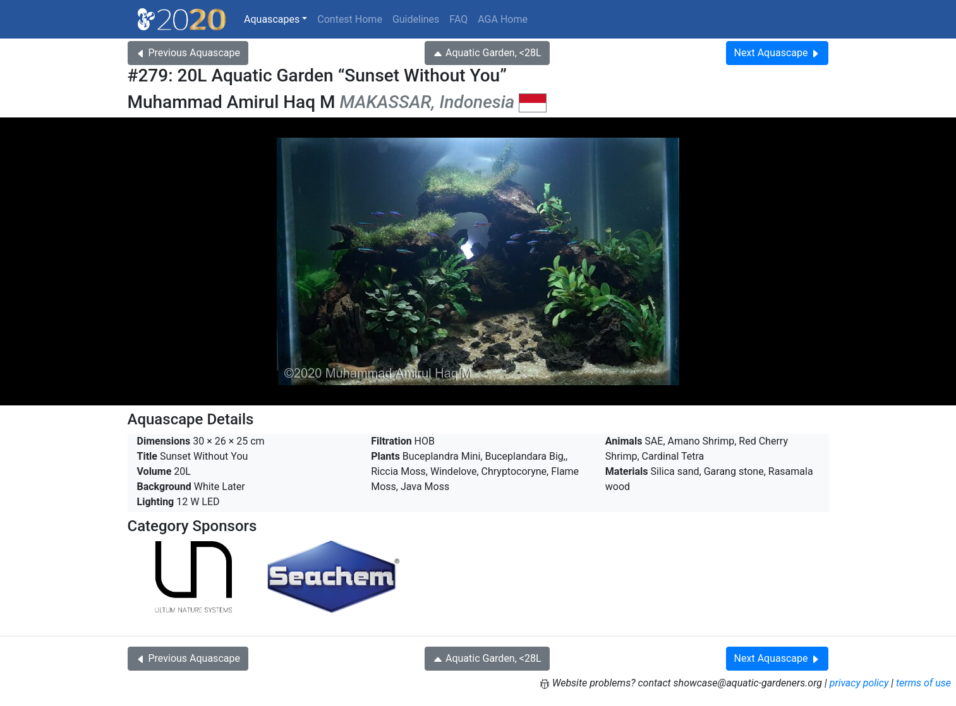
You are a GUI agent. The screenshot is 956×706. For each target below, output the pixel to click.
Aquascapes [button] (272, 19)
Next (777, 53)
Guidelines (415, 19)
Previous (188, 53)
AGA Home (503, 19)
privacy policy (859, 683)
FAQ (458, 19)
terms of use (923, 683)
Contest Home (349, 19)
